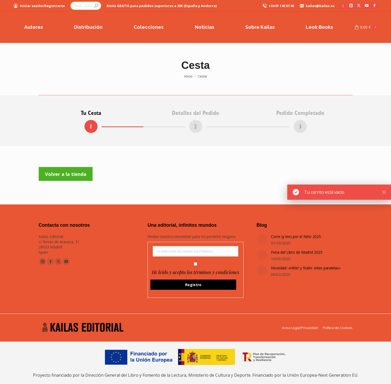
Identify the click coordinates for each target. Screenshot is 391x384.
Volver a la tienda (65, 174)
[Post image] (262, 239)
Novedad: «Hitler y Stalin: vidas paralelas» (306, 267)
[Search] (85, 5)
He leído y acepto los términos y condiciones (195, 272)
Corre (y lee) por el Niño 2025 (296, 236)
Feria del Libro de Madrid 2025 (296, 252)
